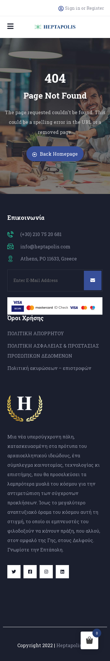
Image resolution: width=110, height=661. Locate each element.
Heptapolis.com (74, 645)
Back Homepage (55, 154)
